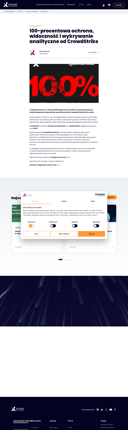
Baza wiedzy (54, 427)
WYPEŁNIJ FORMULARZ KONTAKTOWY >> (44, 165)
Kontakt (119, 5)
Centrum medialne (33, 11)
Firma (89, 4)
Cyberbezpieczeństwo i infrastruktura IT (50, 4)
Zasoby (81, 4)
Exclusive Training (106, 424)
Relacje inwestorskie (107, 427)
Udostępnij (93, 52)
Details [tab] (64, 201)
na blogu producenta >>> (59, 157)
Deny (36, 234)
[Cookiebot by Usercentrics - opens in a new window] (96, 194)
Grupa (103, 421)
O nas (70, 427)
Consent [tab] (35, 201)
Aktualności (45, 11)
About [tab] (93, 201)
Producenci (35, 427)
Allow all (92, 234)
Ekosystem (71, 4)
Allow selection (64, 234)
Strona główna (11, 11)
